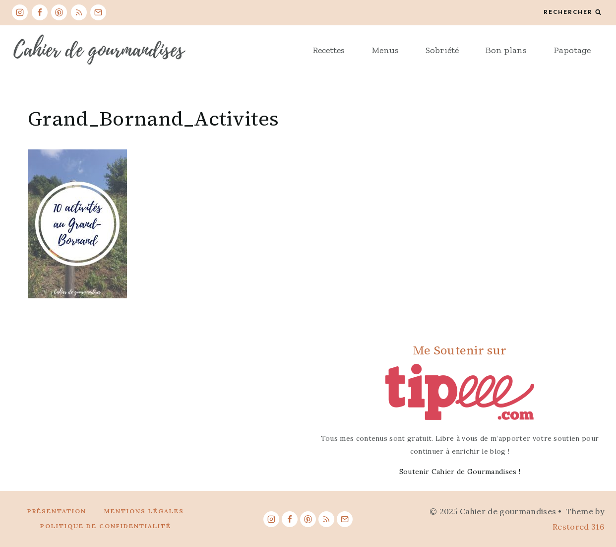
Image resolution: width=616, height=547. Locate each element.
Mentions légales (144, 511)
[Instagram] (20, 12)
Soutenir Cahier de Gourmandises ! (460, 471)
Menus (385, 50)
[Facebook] (40, 12)
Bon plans (506, 50)
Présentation (56, 511)
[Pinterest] (59, 12)
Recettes (328, 50)
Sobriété (442, 50)
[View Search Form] (572, 12)
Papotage (572, 50)
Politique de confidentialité (105, 526)
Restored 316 (578, 527)
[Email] (98, 12)
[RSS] (79, 12)
